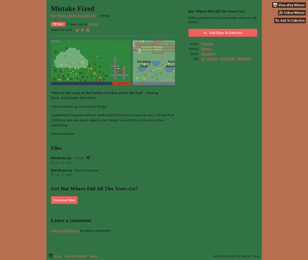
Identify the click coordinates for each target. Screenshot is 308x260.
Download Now (64, 200)
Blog (257, 256)
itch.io (58, 256)
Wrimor (93, 24)
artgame (212, 58)
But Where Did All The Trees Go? (74, 15)
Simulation (208, 54)
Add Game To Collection (222, 33)
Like (58, 24)
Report (94, 256)
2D (203, 58)
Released (207, 44)
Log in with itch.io (65, 230)
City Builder (227, 58)
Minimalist (244, 58)
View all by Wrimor (76, 256)
